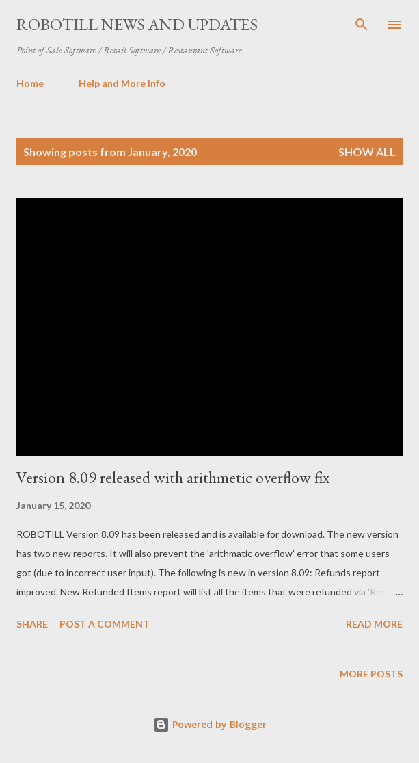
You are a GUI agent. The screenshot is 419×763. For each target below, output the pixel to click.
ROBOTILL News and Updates (137, 24)
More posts (371, 674)
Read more (374, 624)
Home (30, 83)
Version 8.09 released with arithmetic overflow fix (172, 477)
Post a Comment (104, 624)
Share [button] (32, 624)
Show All (367, 151)
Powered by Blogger (210, 724)
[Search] (361, 24)
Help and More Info (122, 83)
